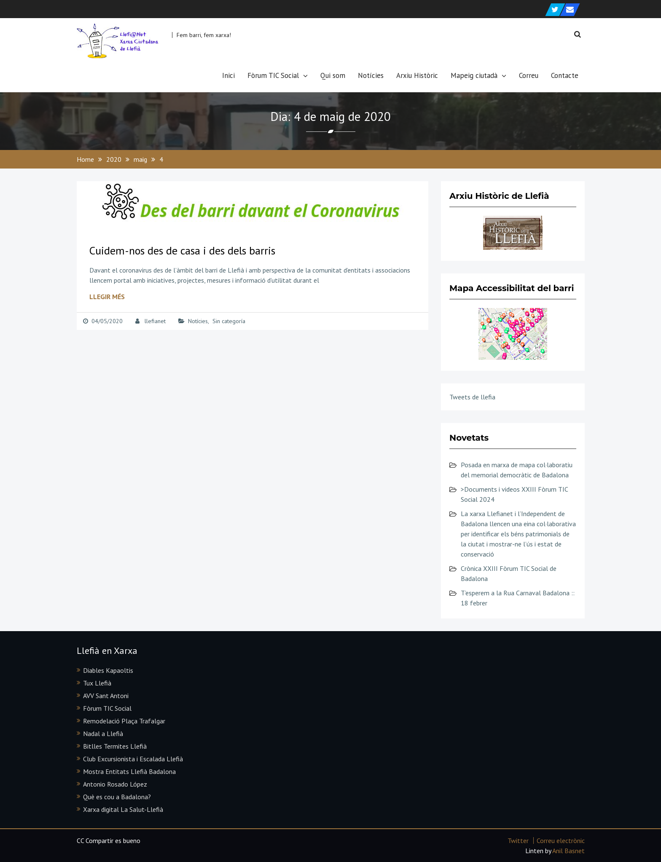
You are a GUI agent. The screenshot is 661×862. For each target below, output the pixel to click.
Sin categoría (228, 321)
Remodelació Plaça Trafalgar (124, 721)
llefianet (155, 321)
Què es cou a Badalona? (117, 796)
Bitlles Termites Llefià (115, 746)
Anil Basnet (568, 850)
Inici (228, 75)
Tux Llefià (97, 683)
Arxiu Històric (417, 75)
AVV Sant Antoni (106, 695)
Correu (528, 75)
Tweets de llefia (472, 397)
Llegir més (107, 296)
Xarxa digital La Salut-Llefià (123, 809)
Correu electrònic (561, 840)
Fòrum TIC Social (273, 75)
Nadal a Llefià (103, 733)
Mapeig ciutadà (474, 75)
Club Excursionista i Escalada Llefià (133, 759)
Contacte (564, 75)
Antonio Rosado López (115, 784)
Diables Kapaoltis (108, 670)
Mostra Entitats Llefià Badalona (129, 771)
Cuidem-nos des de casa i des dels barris (182, 250)
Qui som (332, 75)
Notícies (371, 75)
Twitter (518, 840)
